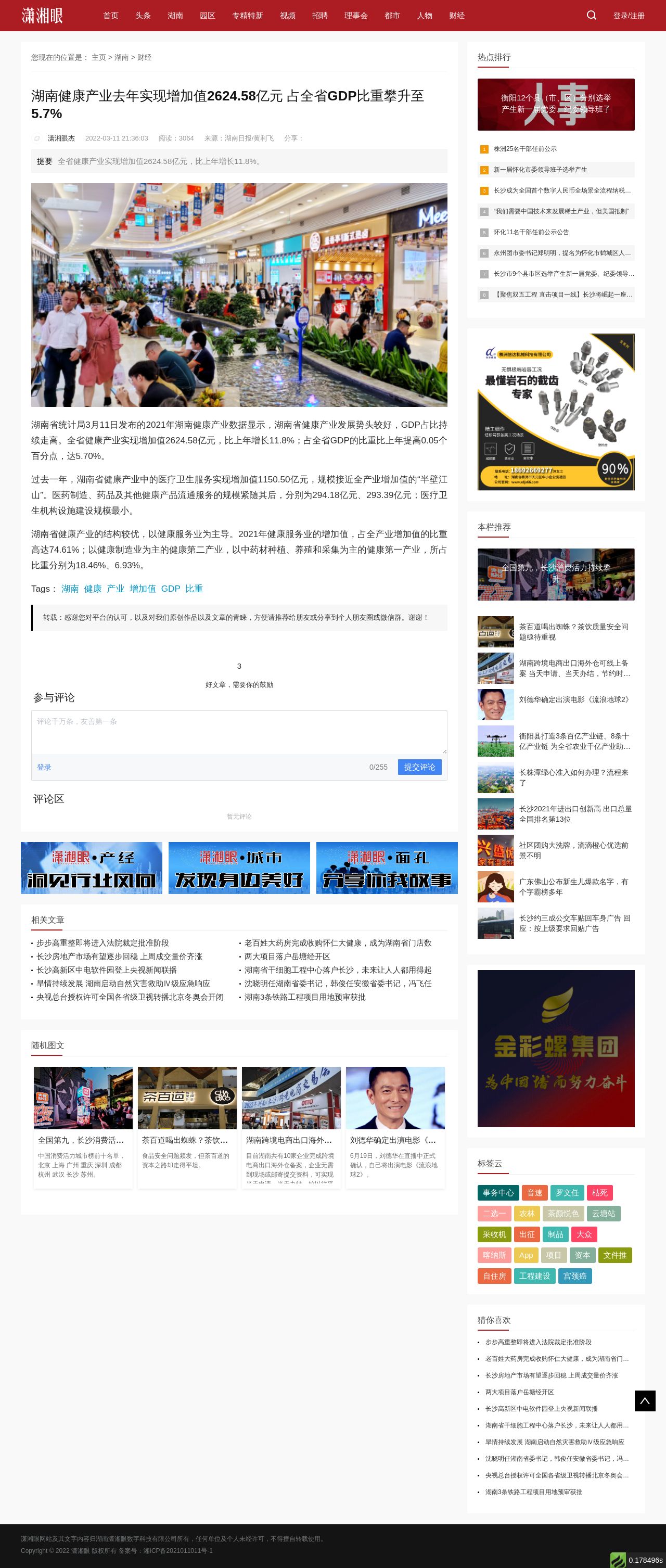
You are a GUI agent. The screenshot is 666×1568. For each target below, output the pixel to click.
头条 (143, 15)
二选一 (494, 1213)
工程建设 (534, 1275)
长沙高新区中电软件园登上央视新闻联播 (106, 969)
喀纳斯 (494, 1255)
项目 (554, 1255)
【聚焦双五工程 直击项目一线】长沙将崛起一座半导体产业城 (579, 294)
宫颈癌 (575, 1275)
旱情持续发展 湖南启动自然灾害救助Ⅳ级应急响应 (123, 983)
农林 (527, 1213)
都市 (392, 15)
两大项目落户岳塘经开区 (287, 956)
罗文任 (567, 1192)
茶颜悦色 (563, 1213)
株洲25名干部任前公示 (525, 148)
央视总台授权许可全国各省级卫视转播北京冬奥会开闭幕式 (566, 1475)
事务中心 (498, 1192)
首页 (111, 15)
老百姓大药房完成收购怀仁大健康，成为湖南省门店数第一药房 (572, 1358)
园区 (207, 15)
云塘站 (604, 1213)
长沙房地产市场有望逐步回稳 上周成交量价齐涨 (119, 956)
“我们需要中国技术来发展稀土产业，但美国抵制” (561, 211)
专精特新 (247, 15)
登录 (44, 767)
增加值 (143, 589)
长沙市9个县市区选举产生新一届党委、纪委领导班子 (567, 273)
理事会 (356, 15)
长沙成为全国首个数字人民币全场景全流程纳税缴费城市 (572, 190)
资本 (583, 1255)
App (526, 1255)
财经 (457, 15)
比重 (194, 589)
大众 (584, 1234)
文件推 (615, 1255)
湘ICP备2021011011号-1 (178, 1550)
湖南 (175, 15)
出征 (527, 1234)
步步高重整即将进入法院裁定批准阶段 (102, 942)
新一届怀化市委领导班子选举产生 (540, 169)
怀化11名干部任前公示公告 (531, 232)
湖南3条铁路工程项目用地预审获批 (305, 996)
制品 (555, 1234)
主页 (99, 57)
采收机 (494, 1234)
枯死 (600, 1192)
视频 (288, 15)
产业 (115, 589)
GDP (171, 589)
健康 (93, 589)
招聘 (320, 15)
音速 (535, 1192)
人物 (424, 15)
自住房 (494, 1275)
